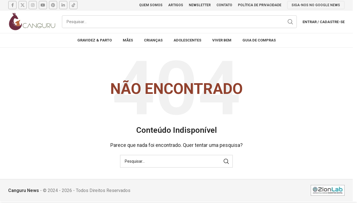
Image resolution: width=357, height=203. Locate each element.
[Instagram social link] (33, 5)
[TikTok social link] (73, 5)
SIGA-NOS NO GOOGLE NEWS (316, 5)
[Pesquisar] (179, 21)
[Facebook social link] (12, 5)
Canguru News (23, 190)
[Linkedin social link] (63, 5)
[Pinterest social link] (53, 5)
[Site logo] (32, 21)
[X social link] (22, 5)
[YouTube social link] (43, 5)
